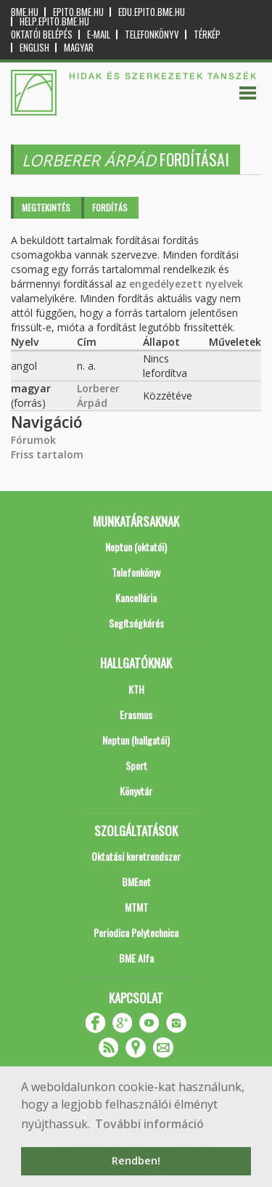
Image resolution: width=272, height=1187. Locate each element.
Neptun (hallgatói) (136, 740)
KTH (136, 689)
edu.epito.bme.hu (151, 12)
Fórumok (33, 440)
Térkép (207, 34)
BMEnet (136, 881)
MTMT (136, 907)
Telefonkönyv (152, 34)
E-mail (98, 34)
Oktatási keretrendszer (136, 856)
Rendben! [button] (136, 1160)
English (34, 47)
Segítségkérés (136, 623)
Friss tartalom (47, 454)
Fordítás (110, 207)
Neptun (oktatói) (136, 546)
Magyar (79, 47)
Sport (136, 765)
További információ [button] (149, 1124)
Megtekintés (46, 207)
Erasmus (136, 714)
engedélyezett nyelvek (186, 284)
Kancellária (136, 597)
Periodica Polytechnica (136, 932)
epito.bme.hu (78, 12)
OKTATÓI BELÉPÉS (42, 34)
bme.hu (24, 12)
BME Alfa (136, 957)
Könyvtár (136, 790)
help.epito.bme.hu (54, 21)
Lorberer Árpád (98, 395)
